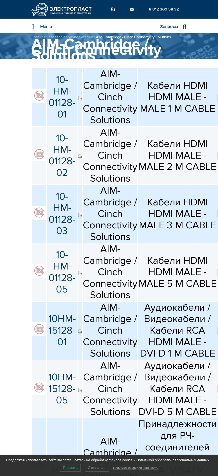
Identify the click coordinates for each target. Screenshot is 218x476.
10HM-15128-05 (62, 388)
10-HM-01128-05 (62, 272)
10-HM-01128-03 (62, 214)
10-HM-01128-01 (62, 97)
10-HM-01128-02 (62, 155)
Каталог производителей (70, 37)
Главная (39, 37)
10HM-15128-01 (62, 330)
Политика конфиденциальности (135, 468)
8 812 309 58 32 (164, 9)
